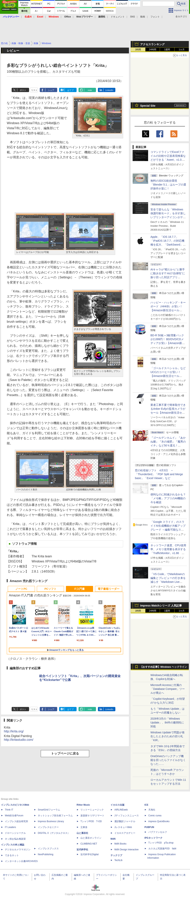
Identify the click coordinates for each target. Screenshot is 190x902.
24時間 (152, 49)
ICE (146, 805)
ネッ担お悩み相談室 (15, 839)
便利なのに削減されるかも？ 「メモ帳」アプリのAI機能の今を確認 (168, 498)
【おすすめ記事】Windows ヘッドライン (163, 667)
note (90, 90)
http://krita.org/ (14, 731)
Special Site (147, 105)
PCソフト (50, 588)
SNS (132, 16)
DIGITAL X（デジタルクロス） (54, 833)
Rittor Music (83, 805)
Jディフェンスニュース (126, 815)
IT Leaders (10, 827)
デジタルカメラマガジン (17, 849)
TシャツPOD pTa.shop (161, 842)
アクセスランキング (152, 44)
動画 (142, 16)
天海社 (151, 809)
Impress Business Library (51, 821)
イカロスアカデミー (124, 833)
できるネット (12, 855)
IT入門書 (79, 588)
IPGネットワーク (153, 838)
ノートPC (21, 588)
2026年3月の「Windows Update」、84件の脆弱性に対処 (167, 722)
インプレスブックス (48, 848)
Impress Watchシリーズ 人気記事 (161, 605)
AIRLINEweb (121, 809)
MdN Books (120, 843)
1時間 (138, 49)
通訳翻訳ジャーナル (124, 821)
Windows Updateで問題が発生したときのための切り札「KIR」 (167, 736)
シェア (51, 90)
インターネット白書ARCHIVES (21, 861)
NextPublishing (45, 854)
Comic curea (154, 815)
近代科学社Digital (89, 854)
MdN (113, 839)
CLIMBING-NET (88, 843)
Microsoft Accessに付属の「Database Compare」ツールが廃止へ (167, 688)
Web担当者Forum (14, 815)
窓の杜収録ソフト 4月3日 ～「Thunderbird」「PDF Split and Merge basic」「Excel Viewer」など (159, 474)
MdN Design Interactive (126, 849)
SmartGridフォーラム (49, 809)
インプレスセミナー (48, 827)
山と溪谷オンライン (90, 838)
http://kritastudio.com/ (18, 739)
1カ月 (182, 49)
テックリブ (116, 855)
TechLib (118, 860)
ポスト (23, 90)
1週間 (167, 49)
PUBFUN (149, 827)
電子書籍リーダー (108, 588)
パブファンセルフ (157, 832)
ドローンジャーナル (15, 833)
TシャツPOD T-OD (91, 821)
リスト (34, 90)
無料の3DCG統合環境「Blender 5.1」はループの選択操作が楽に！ (168, 184)
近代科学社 (82, 849)
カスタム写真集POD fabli (162, 848)
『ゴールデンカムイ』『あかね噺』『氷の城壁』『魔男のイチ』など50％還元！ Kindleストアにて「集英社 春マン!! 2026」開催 (168, 445)
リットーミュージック (92, 809)
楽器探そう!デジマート (92, 815)
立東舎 (83, 827)
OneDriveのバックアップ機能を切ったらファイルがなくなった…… (168, 760)
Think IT (9, 809)
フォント (155, 16)
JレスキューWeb (123, 827)
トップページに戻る (65, 753)
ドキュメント (118, 16)
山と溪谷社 (82, 833)
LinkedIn (109, 90)
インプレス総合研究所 (16, 821)
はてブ (70, 90)
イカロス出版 (117, 805)
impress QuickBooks (158, 821)
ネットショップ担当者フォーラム (55, 815)
